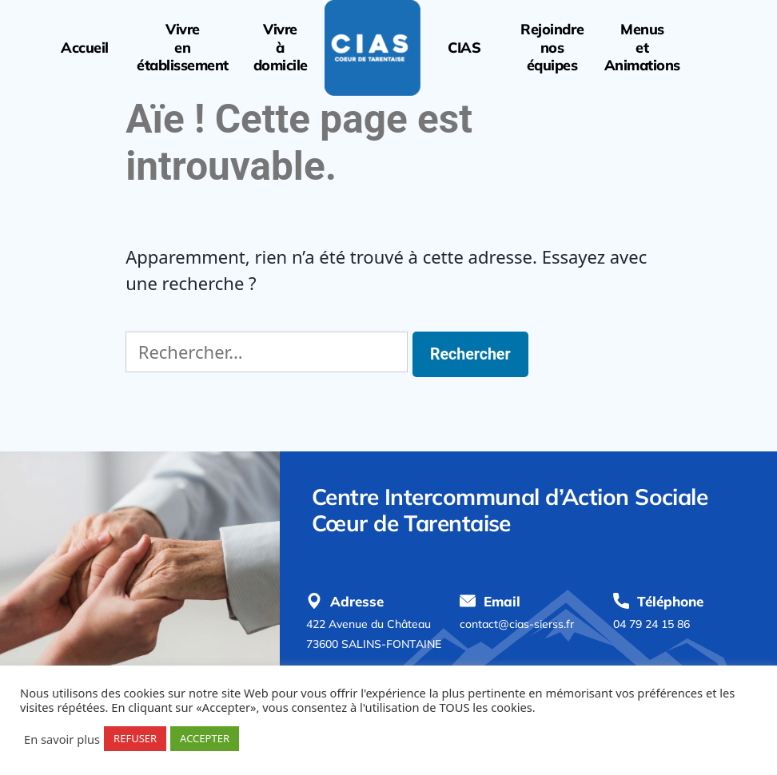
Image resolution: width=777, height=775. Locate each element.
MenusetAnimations (642, 47)
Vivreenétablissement (183, 47)
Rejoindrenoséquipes (552, 47)
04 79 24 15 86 (651, 624)
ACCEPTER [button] (204, 738)
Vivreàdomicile (280, 47)
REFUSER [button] (135, 738)
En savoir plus (62, 739)
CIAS (464, 48)
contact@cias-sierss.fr (517, 624)
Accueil (85, 48)
